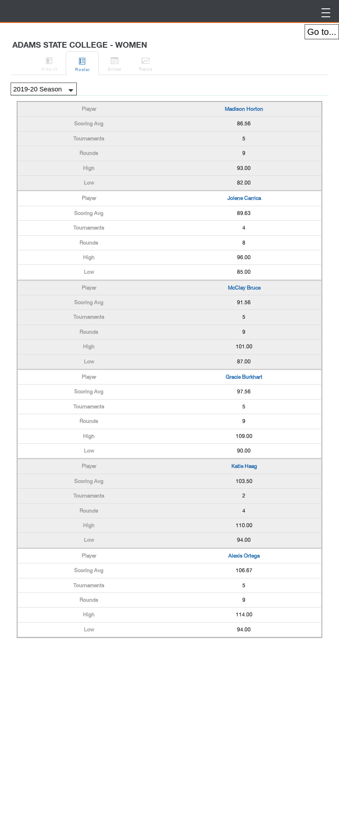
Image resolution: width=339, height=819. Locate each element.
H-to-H (49, 62)
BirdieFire (75, 11)
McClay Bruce (244, 288)
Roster (82, 63)
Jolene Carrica (244, 198)
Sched (114, 62)
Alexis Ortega (244, 556)
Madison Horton (244, 109)
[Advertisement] (87, 662)
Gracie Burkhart (244, 377)
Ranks (146, 62)
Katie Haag (244, 466)
